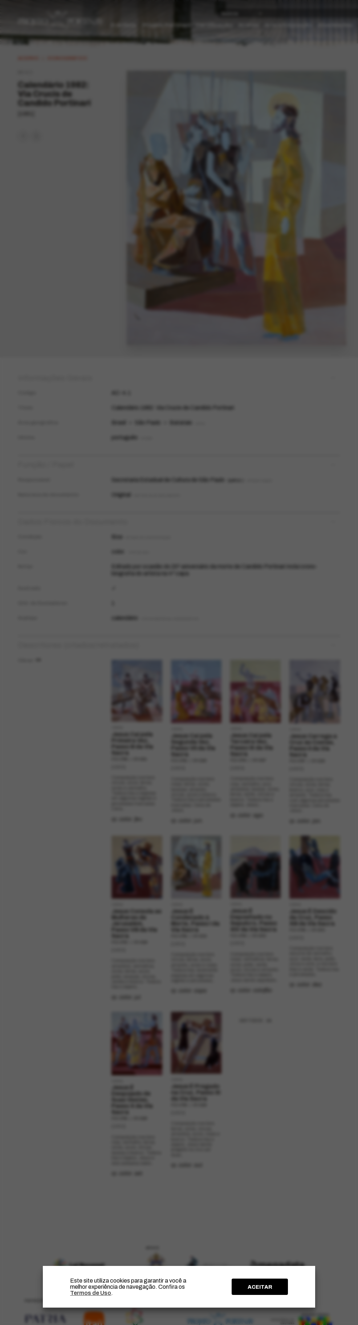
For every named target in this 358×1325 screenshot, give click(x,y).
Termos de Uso (90, 1293)
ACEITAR (260, 1287)
